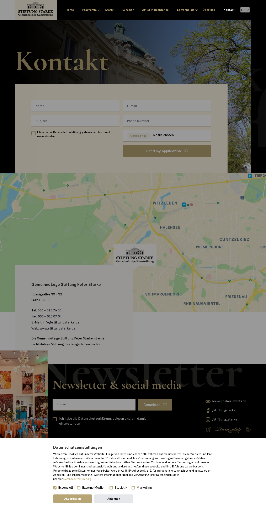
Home (70, 10)
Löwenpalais (185, 10)
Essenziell (65, 488)
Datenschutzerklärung (77, 479)
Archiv (109, 10)
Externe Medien (93, 488)
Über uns (209, 10)
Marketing (144, 488)
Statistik (121, 488)
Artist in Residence (155, 10)
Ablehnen (113, 498)
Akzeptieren (72, 498)
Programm (89, 10)
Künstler (128, 10)
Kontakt (229, 10)
